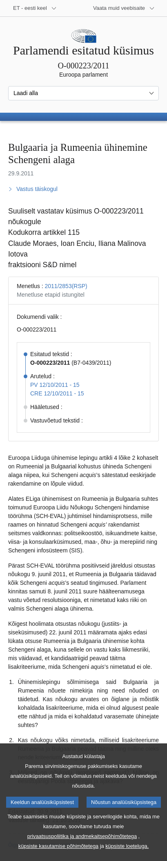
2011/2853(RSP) (66, 286)
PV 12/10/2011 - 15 (55, 385)
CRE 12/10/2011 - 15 (57, 393)
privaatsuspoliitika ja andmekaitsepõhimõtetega (82, 848)
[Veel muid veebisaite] (124, 8)
